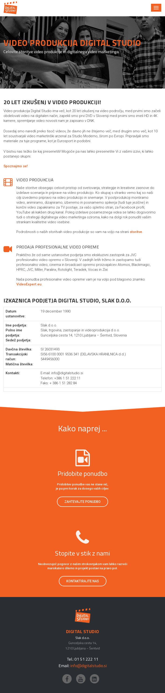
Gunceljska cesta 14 (82, 642)
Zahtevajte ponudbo (82, 502)
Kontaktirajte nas (82, 581)
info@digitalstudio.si (88, 665)
